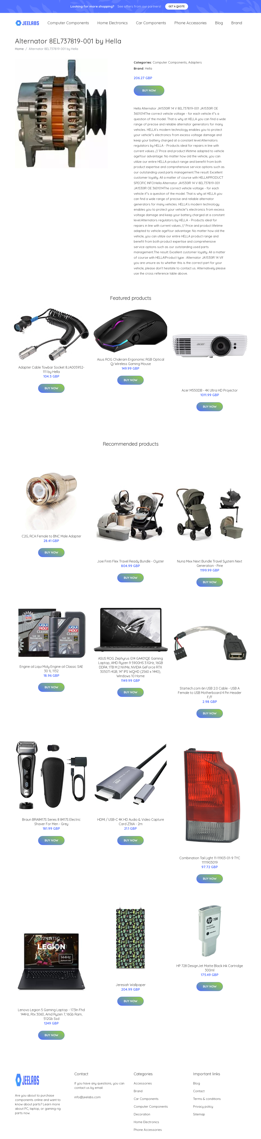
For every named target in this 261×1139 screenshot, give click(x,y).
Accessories (143, 1087)
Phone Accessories (190, 25)
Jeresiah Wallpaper (131, 989)
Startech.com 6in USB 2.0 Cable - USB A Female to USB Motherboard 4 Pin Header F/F (209, 696)
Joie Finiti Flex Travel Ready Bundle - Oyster (130, 565)
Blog (219, 25)
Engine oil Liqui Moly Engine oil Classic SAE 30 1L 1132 (51, 673)
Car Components (151, 25)
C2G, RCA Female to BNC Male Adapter (51, 540)
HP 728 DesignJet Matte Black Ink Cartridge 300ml (209, 972)
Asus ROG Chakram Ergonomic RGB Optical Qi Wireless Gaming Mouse (130, 365)
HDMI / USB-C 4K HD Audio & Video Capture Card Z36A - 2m (130, 826)
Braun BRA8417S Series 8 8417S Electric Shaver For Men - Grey (51, 826)
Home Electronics (112, 25)
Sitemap (199, 1118)
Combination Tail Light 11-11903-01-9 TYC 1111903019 (209, 864)
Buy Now (149, 95)
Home (19, 53)
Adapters (195, 67)
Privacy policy (203, 1111)
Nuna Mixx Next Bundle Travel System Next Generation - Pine (209, 567)
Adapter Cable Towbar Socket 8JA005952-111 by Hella (51, 373)
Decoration (142, 1118)
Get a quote (177, 6)
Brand (236, 25)
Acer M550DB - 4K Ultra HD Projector (210, 394)
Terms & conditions (207, 1103)
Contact (199, 1095)
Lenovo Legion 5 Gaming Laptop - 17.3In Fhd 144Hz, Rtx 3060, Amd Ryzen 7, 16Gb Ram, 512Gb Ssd (51, 1018)
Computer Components (68, 25)
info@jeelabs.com (87, 1101)
